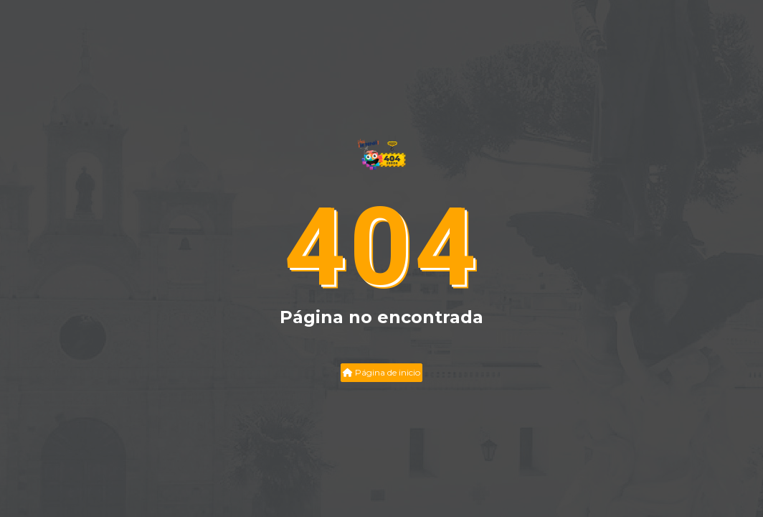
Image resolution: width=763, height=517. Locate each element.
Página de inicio (381, 372)
